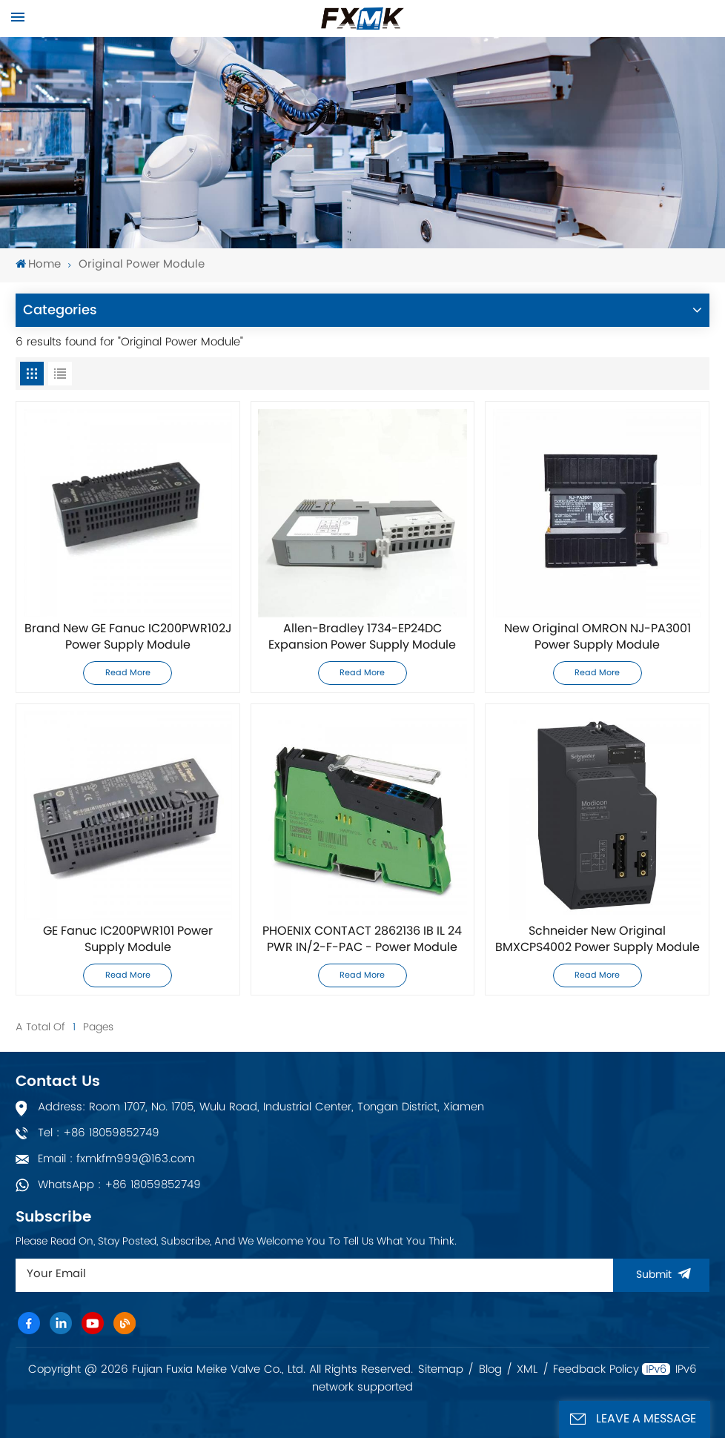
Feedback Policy (596, 1370)
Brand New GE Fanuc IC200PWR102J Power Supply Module (127, 637)
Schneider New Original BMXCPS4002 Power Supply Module (597, 940)
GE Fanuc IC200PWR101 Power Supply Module (128, 940)
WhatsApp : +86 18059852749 (119, 1185)
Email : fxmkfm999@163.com (116, 1159)
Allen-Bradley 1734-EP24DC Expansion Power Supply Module (362, 637)
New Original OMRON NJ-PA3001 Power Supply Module (597, 637)
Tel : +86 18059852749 (98, 1133)
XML (527, 1370)
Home (38, 265)
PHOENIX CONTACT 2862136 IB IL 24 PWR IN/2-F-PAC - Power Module (362, 940)
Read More (127, 673)
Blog (490, 1370)
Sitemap (440, 1370)
